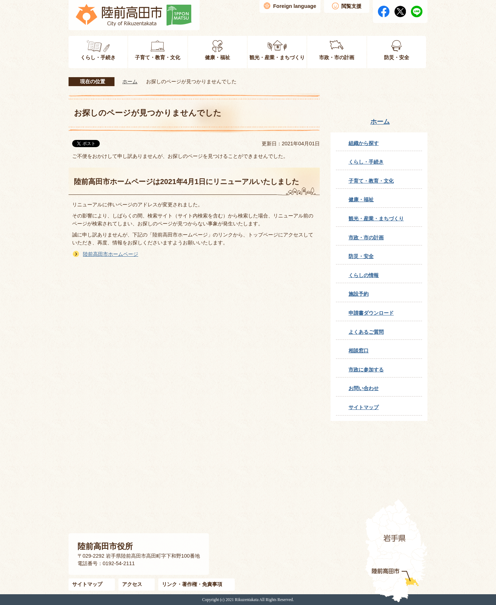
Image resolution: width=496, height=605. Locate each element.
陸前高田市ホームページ (110, 254)
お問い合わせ (363, 388)
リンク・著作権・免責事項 (192, 584)
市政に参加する (366, 369)
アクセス (132, 584)
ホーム (129, 81)
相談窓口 (358, 350)
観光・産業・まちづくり (376, 218)
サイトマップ (363, 407)
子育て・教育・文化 (371, 181)
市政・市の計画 (366, 237)
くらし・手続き (366, 162)
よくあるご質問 (366, 332)
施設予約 (358, 294)
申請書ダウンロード (371, 313)
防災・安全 (361, 256)
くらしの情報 (363, 275)
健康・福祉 (361, 199)
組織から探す (363, 143)
